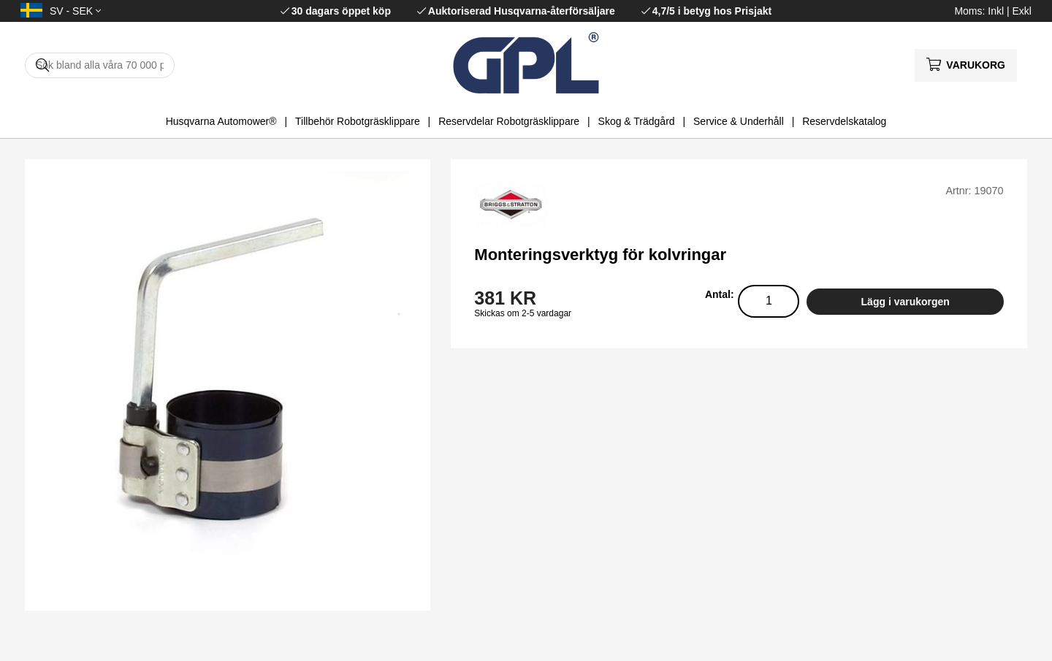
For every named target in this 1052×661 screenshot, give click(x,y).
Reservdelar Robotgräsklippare (508, 121)
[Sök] (100, 65)
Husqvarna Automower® (221, 121)
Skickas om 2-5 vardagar (522, 313)
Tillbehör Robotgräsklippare (357, 121)
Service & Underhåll (738, 121)
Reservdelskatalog (844, 121)
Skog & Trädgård (636, 121)
